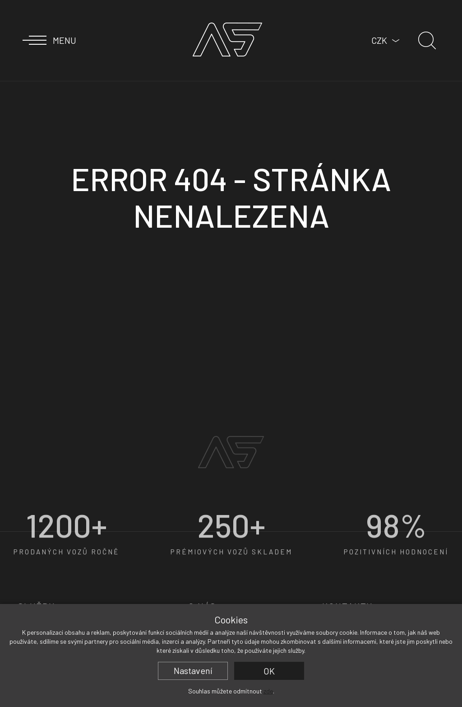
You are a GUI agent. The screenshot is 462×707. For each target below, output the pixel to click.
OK (269, 670)
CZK (379, 40)
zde (268, 691)
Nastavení (193, 670)
